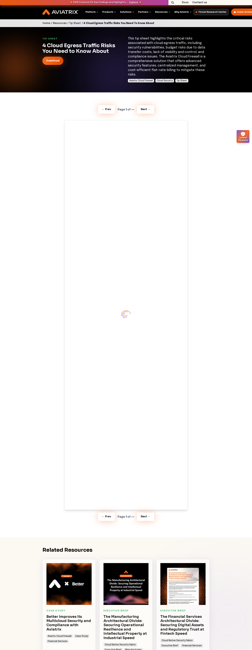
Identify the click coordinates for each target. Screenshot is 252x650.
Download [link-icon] (52, 60)
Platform (91, 12)
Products (107, 12)
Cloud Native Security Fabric (120, 645)
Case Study (81, 636)
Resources (161, 12)
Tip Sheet (75, 23)
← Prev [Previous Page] (106, 109)
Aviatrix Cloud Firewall (141, 81)
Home (46, 23)
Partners (143, 12)
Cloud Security (165, 81)
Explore (133, 2)
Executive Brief (170, 646)
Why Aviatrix (181, 12)
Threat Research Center (211, 12)
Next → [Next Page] (145, 109)
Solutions (125, 12)
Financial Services (57, 641)
